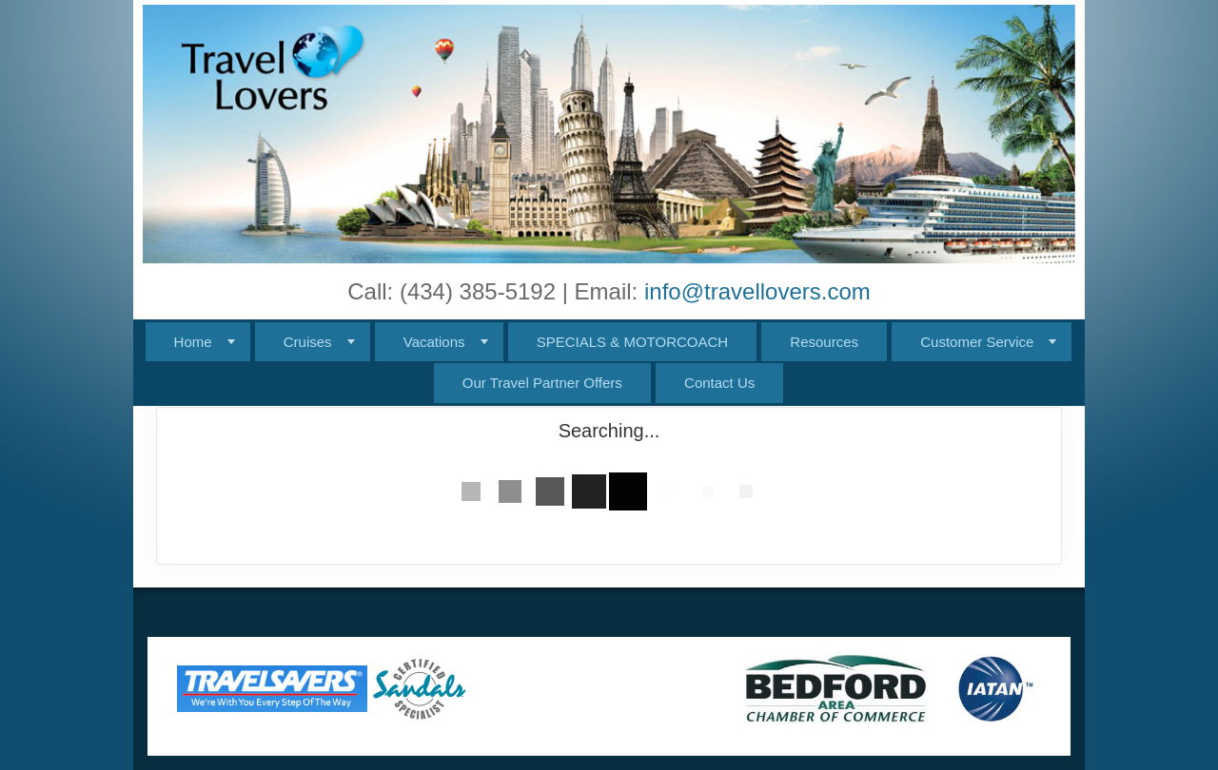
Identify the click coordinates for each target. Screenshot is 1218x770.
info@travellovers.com (757, 291)
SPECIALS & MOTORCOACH (632, 342)
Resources (824, 342)
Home (193, 342)
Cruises (308, 342)
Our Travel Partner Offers (542, 383)
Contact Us (719, 383)
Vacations (434, 342)
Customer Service (976, 342)
